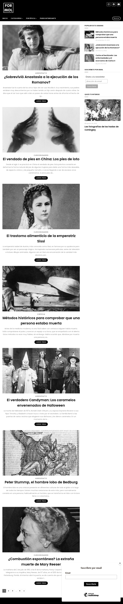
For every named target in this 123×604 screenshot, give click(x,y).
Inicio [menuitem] (5, 18)
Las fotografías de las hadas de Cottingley (102, 128)
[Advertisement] (103, 151)
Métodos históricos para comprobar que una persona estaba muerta (41, 321)
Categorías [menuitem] (16, 18)
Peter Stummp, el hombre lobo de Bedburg (41, 482)
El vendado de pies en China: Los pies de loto (41, 159)
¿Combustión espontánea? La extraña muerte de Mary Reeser (41, 562)
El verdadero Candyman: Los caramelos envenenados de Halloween (41, 403)
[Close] (120, 563)
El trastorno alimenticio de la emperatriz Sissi (41, 239)
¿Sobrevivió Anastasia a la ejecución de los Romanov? (41, 80)
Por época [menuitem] (30, 18)
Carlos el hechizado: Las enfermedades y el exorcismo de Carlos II (106, 58)
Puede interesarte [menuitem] (48, 18)
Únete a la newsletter (95, 77)
